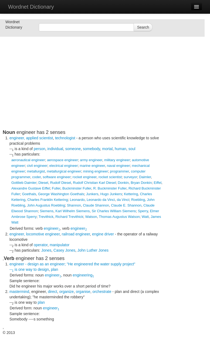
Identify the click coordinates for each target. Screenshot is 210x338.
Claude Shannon (96, 205)
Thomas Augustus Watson (119, 217)
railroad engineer (76, 234)
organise (83, 291)
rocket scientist (110, 177)
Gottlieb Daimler (23, 183)
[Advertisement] (84, 92)
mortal (107, 149)
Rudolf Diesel (60, 183)
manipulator (59, 245)
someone (73, 149)
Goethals (29, 194)
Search (143, 27)
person (39, 149)
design (43, 269)
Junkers (92, 194)
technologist (65, 138)
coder (36, 177)
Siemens (46, 211)
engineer (52, 228)
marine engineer (92, 166)
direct (52, 291)
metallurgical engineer (64, 171)
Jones (46, 250)
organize (66, 291)
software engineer (56, 177)
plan (54, 269)
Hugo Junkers (111, 194)
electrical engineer (63, 166)
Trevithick (46, 217)
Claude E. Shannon (126, 205)
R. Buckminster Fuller (110, 188)
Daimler (145, 177)
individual (55, 149)
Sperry (143, 211)
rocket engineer (85, 177)
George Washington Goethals (61, 194)
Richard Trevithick (69, 217)
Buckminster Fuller (76, 188)
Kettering (131, 194)
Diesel (43, 183)
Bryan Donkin (141, 183)
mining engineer (95, 171)
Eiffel (157, 183)
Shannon (74, 205)
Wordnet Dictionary (31, 7)
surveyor (130, 177)
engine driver (103, 234)
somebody (91, 149)
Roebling (138, 200)
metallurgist (36, 171)
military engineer (117, 160)
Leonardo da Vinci (101, 200)
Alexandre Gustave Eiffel (30, 188)
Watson (91, 217)
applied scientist (39, 138)
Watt (145, 217)
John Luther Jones (93, 250)
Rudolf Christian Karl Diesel (94, 183)
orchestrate (101, 291)
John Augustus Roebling (46, 205)
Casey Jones (64, 250)
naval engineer (118, 166)
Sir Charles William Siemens (114, 211)
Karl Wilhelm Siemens (72, 211)
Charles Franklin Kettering (47, 200)
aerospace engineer (62, 160)
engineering (83, 275)
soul (132, 149)
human (120, 149)
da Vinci (123, 200)
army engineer (91, 160)
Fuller (56, 188)
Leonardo (77, 200)
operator (41, 245)
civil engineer (37, 166)
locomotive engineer (43, 234)
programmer (119, 171)
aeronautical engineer (28, 160)
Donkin (123, 183)
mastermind (19, 291)
